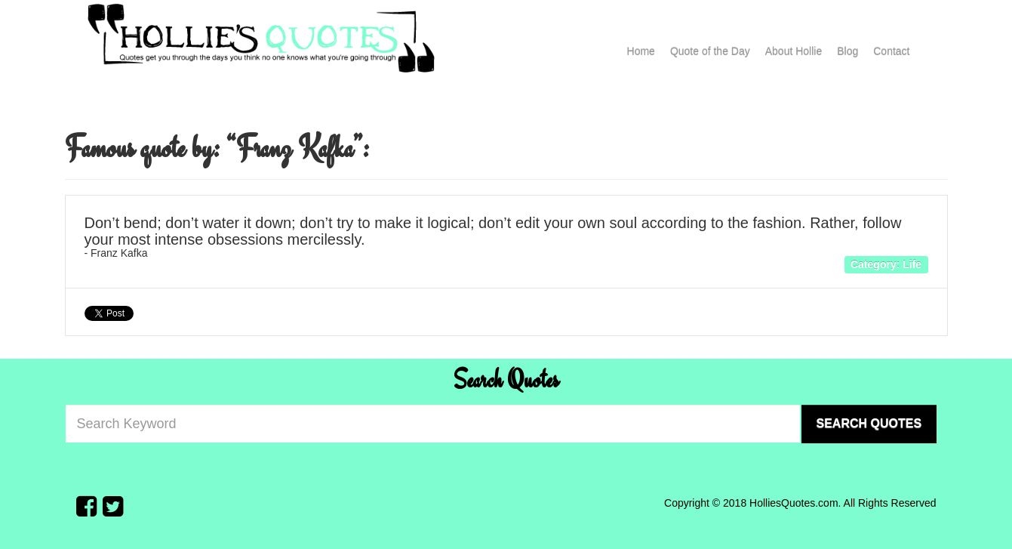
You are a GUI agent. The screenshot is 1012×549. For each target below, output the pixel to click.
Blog (847, 51)
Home (641, 51)
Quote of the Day (710, 51)
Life (912, 264)
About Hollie (794, 51)
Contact (891, 51)
